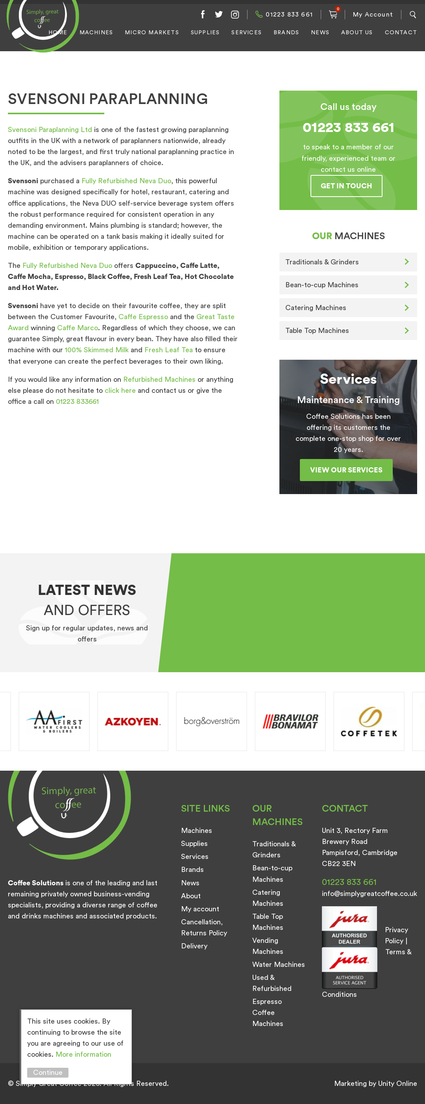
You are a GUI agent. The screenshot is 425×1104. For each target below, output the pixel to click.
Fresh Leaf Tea (168, 349)
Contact (401, 32)
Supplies (205, 32)
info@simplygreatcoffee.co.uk (369, 893)
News (320, 32)
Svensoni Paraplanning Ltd (51, 129)
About (191, 896)
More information (83, 1054)
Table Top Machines (317, 330)
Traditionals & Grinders (322, 262)
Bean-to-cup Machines (321, 284)
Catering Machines (315, 307)
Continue (48, 1072)
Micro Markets (152, 32)
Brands (286, 32)
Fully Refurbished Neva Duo (126, 180)
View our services (346, 470)
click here (121, 390)
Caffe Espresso (144, 316)
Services (246, 32)
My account (200, 909)
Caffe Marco (76, 327)
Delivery (194, 946)
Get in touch (346, 186)
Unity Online (397, 1083)
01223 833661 (77, 401)
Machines (96, 32)
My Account (373, 14)
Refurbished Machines (159, 379)
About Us (357, 32)
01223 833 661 (289, 14)
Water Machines (278, 964)
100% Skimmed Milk (98, 349)
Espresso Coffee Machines (267, 1012)
